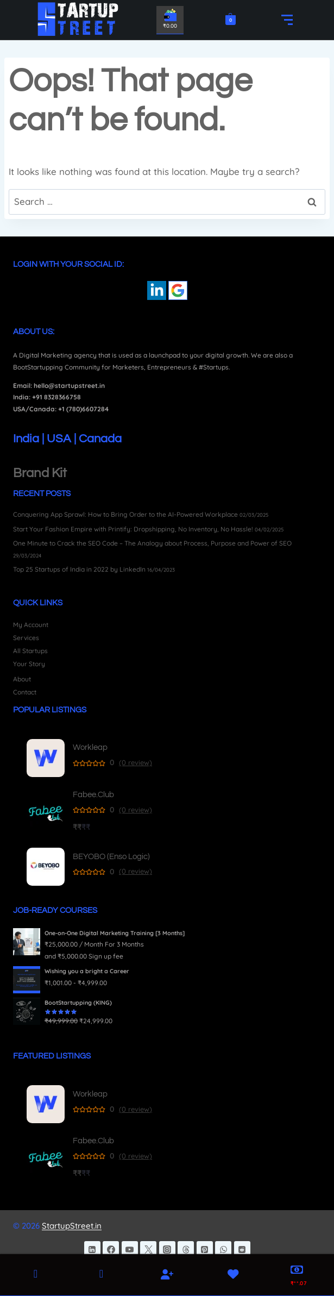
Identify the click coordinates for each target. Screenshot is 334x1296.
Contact (24, 692)
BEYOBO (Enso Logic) (111, 857)
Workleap (90, 747)
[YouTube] (130, 1249)
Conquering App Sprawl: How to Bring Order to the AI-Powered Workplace (125, 514)
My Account (30, 625)
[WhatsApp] (223, 1249)
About (22, 679)
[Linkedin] (92, 1249)
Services (26, 638)
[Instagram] (167, 1249)
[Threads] (186, 1249)
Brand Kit (40, 473)
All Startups (30, 651)
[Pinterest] (205, 1249)
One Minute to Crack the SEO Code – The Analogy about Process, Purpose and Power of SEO (152, 543)
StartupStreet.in (72, 1225)
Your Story (29, 664)
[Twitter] (148, 1249)
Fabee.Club (93, 795)
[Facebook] (111, 1249)
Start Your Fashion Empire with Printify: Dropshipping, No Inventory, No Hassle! (133, 529)
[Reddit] (242, 1249)
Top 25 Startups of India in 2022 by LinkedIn (79, 569)
